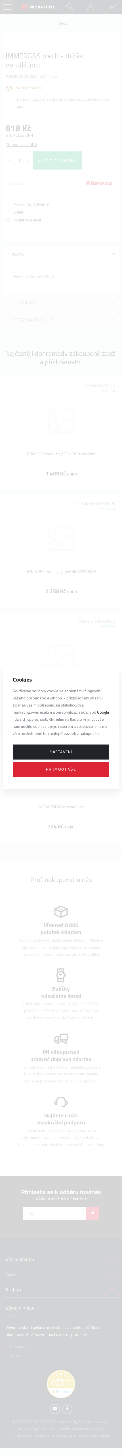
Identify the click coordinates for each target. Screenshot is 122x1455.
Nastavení (61, 752)
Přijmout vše (61, 769)
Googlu (103, 712)
